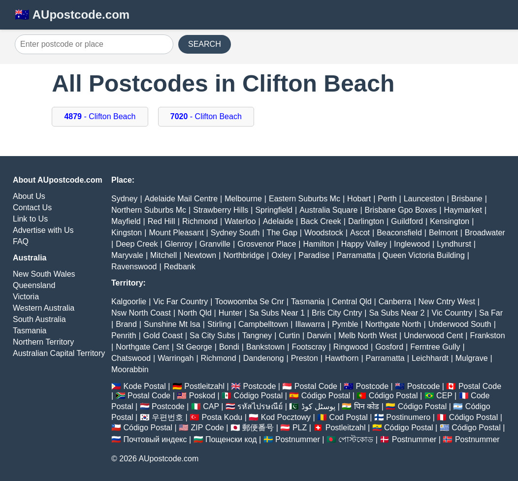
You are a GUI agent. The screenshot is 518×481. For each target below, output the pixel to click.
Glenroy (179, 244)
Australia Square (328, 210)
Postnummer (297, 439)
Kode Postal (144, 386)
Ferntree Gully (435, 347)
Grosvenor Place (266, 244)
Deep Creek (137, 244)
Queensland (34, 285)
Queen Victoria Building (424, 255)
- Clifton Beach (99, 116)
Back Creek (320, 221)
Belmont (443, 232)
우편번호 (167, 417)
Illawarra (310, 324)
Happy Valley (364, 244)
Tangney (257, 335)
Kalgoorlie (128, 301)
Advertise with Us (43, 230)
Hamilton (318, 244)
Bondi (229, 347)
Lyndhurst (454, 244)
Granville (214, 244)
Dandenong (263, 358)
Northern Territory (43, 342)
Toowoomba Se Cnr (249, 301)
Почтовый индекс (155, 439)
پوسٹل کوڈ (318, 406)
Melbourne (243, 198)
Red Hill (161, 221)
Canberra (395, 301)
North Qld (194, 313)
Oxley (281, 255)
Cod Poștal (348, 417)
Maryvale (127, 255)
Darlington (366, 221)
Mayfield (126, 221)
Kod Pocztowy (286, 417)
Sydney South (235, 232)
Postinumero (408, 417)
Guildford (407, 221)
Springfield (273, 210)
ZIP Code (207, 427)
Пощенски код (231, 439)
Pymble (345, 324)
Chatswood (131, 358)
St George (194, 347)
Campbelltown (263, 324)
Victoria (26, 296)
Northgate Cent (142, 347)
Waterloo (240, 221)
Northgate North (393, 324)
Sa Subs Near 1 (277, 313)
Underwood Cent (433, 335)
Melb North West (367, 335)
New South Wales (44, 274)
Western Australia (43, 308)
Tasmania (29, 330)
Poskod (202, 395)
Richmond (200, 221)
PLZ (299, 427)
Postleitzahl (204, 386)
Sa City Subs (212, 335)
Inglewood (412, 244)
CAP (211, 406)
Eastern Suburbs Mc (304, 198)
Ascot (360, 232)
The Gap (282, 232)
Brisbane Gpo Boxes (401, 210)
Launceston (424, 198)
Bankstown (265, 347)
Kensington (449, 221)
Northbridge (243, 255)
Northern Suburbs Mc (148, 210)
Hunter (230, 313)
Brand (126, 324)
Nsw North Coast (141, 313)
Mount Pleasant (176, 232)
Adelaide (278, 221)
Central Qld (352, 301)
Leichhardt (430, 358)
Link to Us (30, 219)
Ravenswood (134, 266)
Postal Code (315, 386)
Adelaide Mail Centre (181, 198)
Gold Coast (163, 335)
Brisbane (467, 198)
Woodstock (323, 232)
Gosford (389, 347)
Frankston (487, 335)
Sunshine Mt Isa (172, 324)
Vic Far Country (180, 301)
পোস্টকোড (355, 439)
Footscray (308, 347)
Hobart (359, 198)
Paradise (313, 255)
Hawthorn (341, 358)
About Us (29, 196)
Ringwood (350, 347)
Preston (304, 358)
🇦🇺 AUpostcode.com (72, 14)
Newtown (200, 255)
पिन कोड (366, 406)
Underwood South (459, 324)
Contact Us (32, 207)
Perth (387, 198)
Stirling (219, 324)
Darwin (319, 335)
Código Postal (258, 395)
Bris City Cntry (337, 313)
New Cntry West (447, 301)
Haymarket (463, 210)
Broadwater (485, 232)
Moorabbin (130, 369)
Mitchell (163, 255)
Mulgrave (471, 358)
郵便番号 (258, 427)
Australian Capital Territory (59, 353)
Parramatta (356, 255)
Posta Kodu (221, 417)
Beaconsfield (399, 232)
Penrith (123, 335)
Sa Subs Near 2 (396, 313)
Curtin (289, 335)
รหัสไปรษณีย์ (260, 406)
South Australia (39, 319)
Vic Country (452, 313)
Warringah (176, 358)
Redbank (179, 266)
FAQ (21, 241)
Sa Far (491, 313)
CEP (444, 395)
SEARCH (204, 44)
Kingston (126, 232)
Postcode (259, 386)
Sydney (124, 198)
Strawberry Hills (220, 210)
